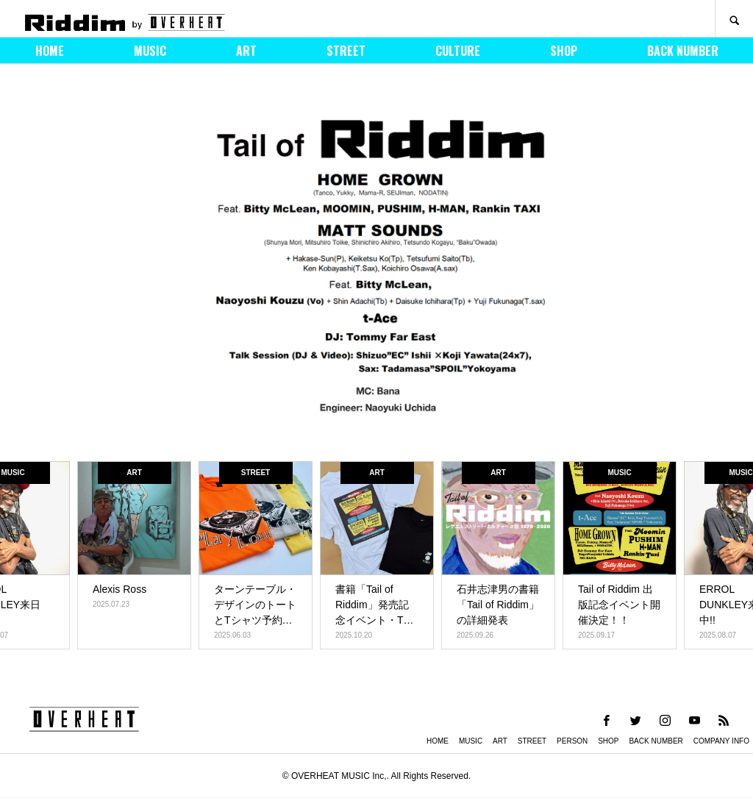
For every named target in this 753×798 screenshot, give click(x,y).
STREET (345, 51)
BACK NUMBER (682, 51)
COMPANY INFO (721, 741)
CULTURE (457, 51)
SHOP (563, 51)
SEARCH (734, 19)
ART (246, 51)
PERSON (572, 741)
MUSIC (150, 51)
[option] (376, 266)
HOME (49, 51)
